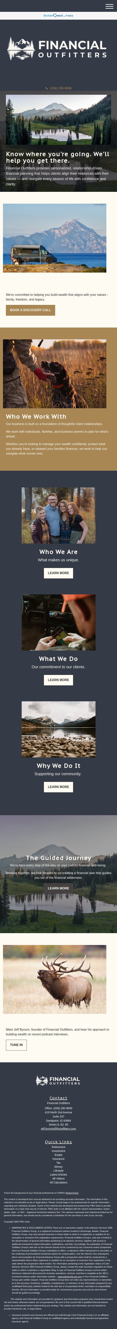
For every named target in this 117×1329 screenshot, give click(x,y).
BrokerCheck (72, 1193)
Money (58, 1166)
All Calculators (58, 1182)
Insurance (58, 1158)
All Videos (58, 1178)
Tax (58, 1162)
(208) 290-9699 (59, 88)
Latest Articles (58, 1174)
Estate (58, 1154)
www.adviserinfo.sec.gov (70, 1276)
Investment (58, 1151)
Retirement (58, 1147)
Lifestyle (58, 1170)
